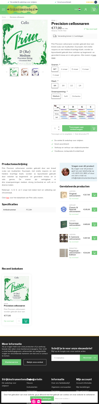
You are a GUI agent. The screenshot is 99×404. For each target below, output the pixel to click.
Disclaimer (55, 391)
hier (7, 197)
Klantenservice (11, 362)
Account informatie (84, 383)
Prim (53, 20)
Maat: (54, 81)
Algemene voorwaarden (61, 387)
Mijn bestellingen (83, 387)
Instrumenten (32, 387)
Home (4, 17)
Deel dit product (82, 134)
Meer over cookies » (62, 398)
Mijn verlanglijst (82, 391)
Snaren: (55, 64)
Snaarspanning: (59, 91)
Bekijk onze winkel (35, 362)
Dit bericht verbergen (42, 398)
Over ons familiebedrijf (60, 383)
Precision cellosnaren (17, 17)
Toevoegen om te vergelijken (61, 134)
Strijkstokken (32, 391)
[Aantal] (19, 321)
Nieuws (30, 383)
